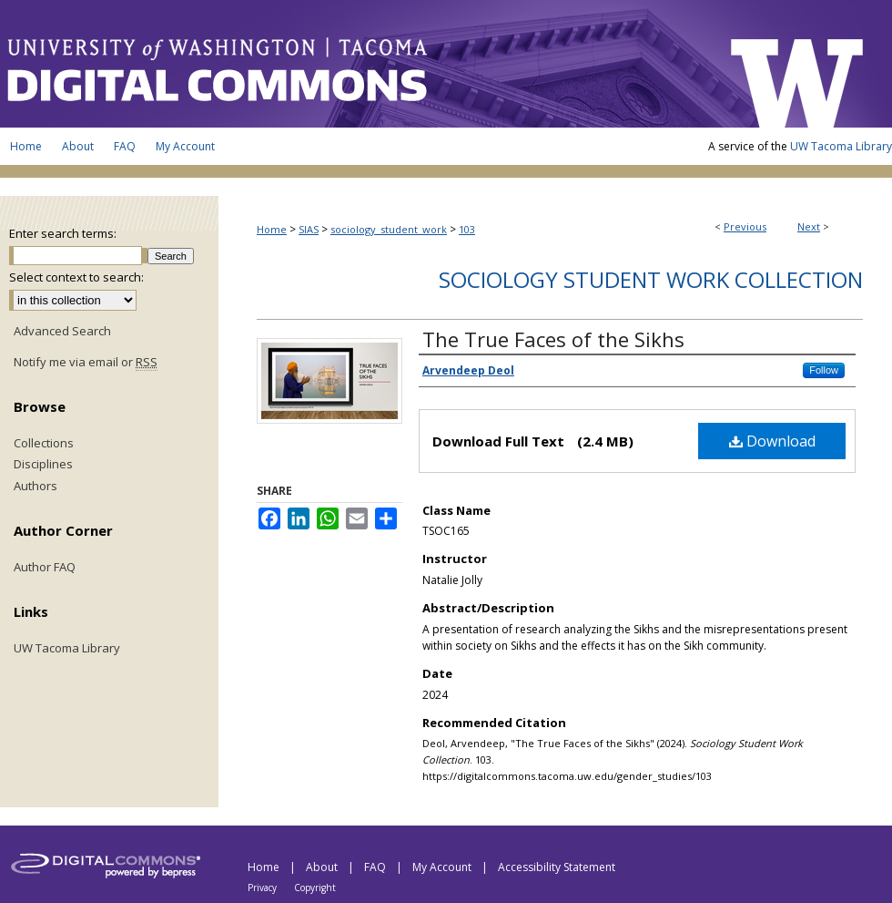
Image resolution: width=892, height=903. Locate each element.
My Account (443, 867)
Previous (745, 226)
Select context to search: (76, 277)
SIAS (309, 229)
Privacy (263, 887)
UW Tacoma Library (841, 146)
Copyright (315, 887)
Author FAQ (45, 567)
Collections (44, 443)
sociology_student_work (388, 229)
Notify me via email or (85, 362)
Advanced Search (62, 331)
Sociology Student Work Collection (651, 279)
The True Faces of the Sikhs (553, 339)
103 (467, 229)
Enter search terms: (63, 233)
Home (272, 229)
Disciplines (43, 464)
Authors (35, 486)
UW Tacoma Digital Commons (355, 64)
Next (808, 226)
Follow (823, 369)
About (323, 867)
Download (772, 441)
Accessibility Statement (556, 867)
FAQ (376, 867)
